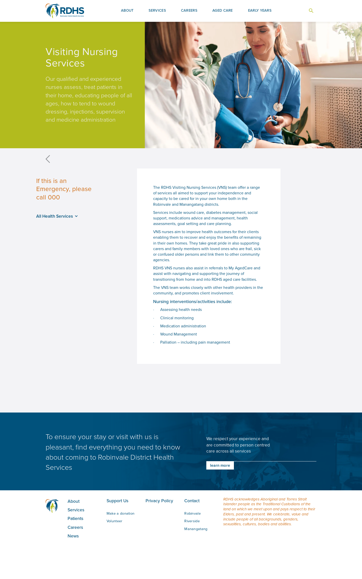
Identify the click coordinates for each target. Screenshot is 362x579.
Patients (75, 518)
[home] (65, 11)
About (73, 501)
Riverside (192, 521)
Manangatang (195, 529)
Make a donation (121, 513)
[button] (127, 11)
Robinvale (192, 513)
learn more (220, 465)
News (73, 536)
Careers (75, 527)
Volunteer (115, 521)
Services (76, 510)
